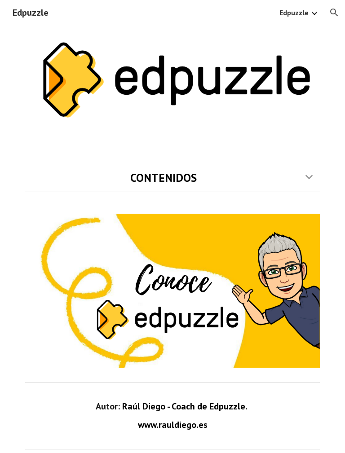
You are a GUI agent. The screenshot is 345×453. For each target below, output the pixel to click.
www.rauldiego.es (173, 425)
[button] (334, 12)
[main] (172, 177)
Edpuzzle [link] (294, 12)
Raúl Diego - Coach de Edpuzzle (183, 406)
